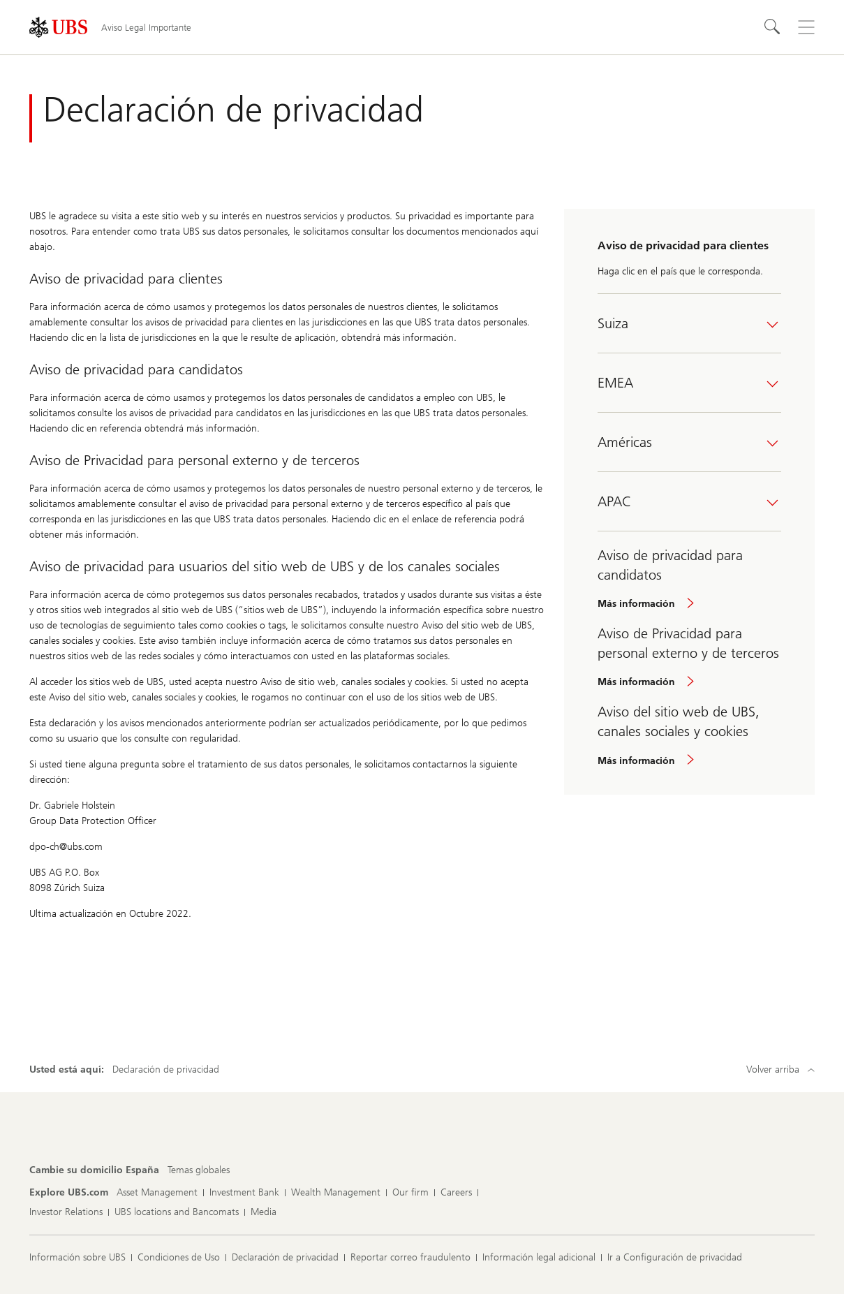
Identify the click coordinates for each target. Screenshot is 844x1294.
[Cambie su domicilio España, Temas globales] (199, 1170)
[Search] (772, 27)
